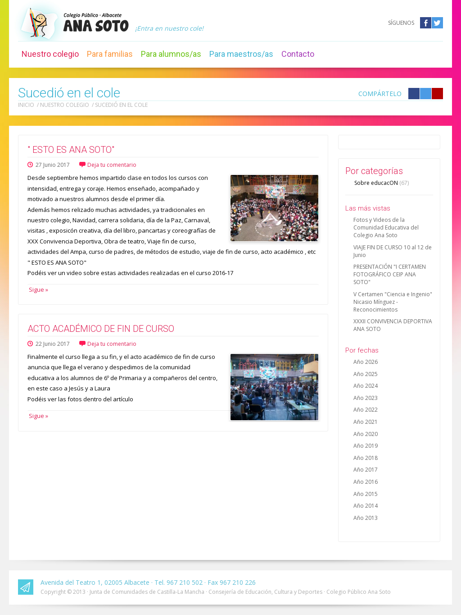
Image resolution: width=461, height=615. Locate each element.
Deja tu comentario (111, 165)
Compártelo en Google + (437, 93)
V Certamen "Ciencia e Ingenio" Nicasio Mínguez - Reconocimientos (392, 301)
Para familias (110, 54)
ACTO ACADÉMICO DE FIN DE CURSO (100, 328)
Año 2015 (365, 494)
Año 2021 (365, 422)
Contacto (297, 54)
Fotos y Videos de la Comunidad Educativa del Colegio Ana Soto (386, 227)
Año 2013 (365, 518)
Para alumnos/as (171, 54)
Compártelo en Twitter (425, 93)
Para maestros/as (241, 54)
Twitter (437, 22)
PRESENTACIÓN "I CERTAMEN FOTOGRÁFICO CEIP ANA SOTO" (389, 274)
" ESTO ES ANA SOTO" (70, 149)
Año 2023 (365, 398)
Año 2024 (365, 386)
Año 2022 (365, 409)
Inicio (26, 105)
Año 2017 (365, 469)
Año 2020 (365, 434)
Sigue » (37, 289)
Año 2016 (365, 482)
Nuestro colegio (50, 54)
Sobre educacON (381, 183)
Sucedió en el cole (121, 105)
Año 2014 (365, 505)
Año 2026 (365, 362)
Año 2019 (365, 446)
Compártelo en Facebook (414, 93)
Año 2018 (365, 458)
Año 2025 (365, 374)
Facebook (425, 22)
